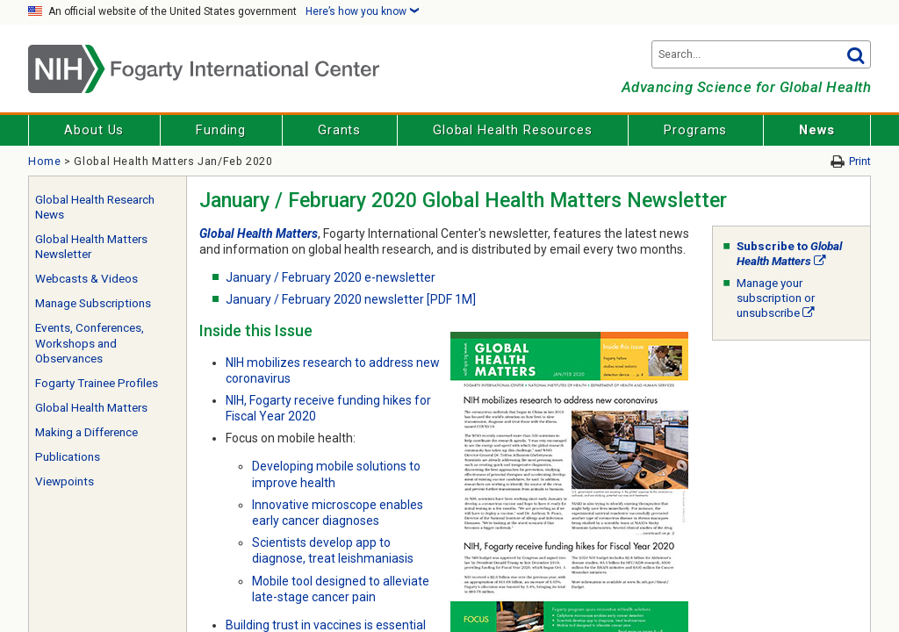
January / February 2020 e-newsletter (330, 277)
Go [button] (855, 54)
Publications (67, 456)
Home (44, 161)
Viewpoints (64, 481)
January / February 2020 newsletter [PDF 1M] (351, 299)
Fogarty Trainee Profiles (96, 383)
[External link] (820, 261)
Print (860, 161)
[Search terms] (761, 54)
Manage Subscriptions (93, 303)
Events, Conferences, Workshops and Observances (89, 343)
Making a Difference (86, 432)
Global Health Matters (91, 407)
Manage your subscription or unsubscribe (776, 298)
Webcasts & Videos (86, 278)
